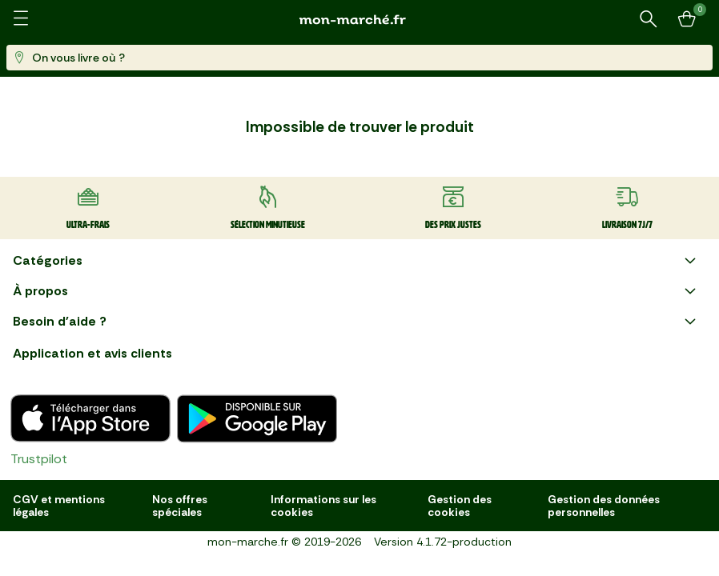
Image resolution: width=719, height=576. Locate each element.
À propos (356, 291)
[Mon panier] (687, 19)
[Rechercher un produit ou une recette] (648, 19)
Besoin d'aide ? (356, 321)
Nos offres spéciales (179, 505)
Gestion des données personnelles (604, 505)
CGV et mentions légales (59, 505)
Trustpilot (38, 458)
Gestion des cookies (460, 505)
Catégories (356, 261)
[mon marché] (359, 19)
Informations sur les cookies (323, 505)
